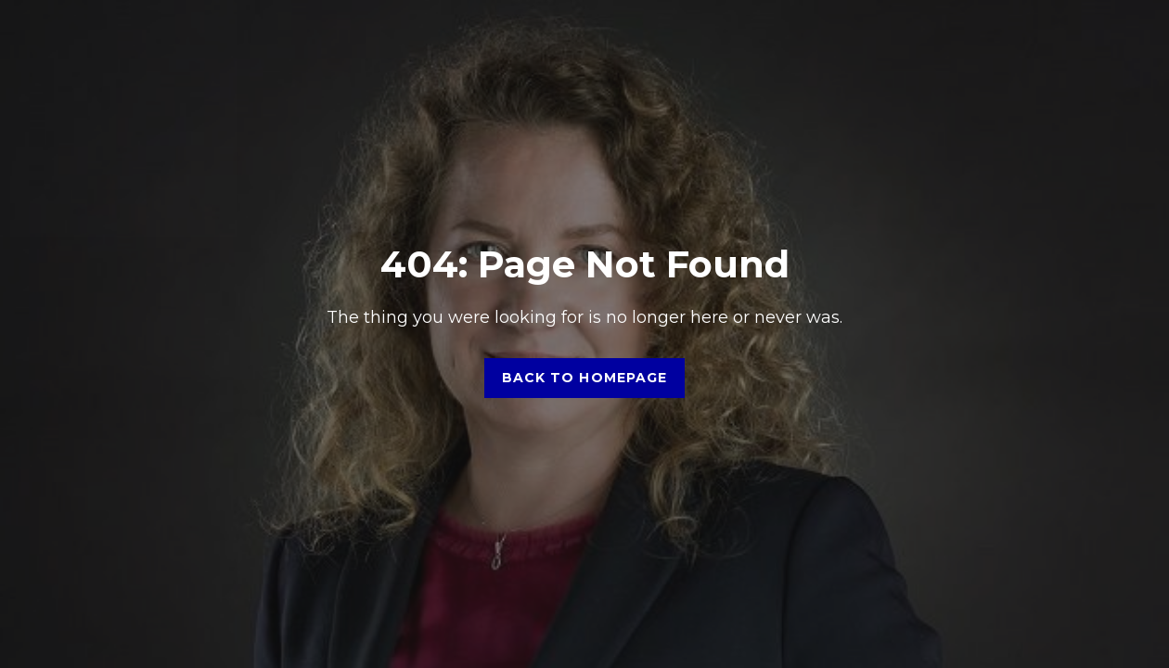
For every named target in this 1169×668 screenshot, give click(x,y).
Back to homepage (584, 377)
